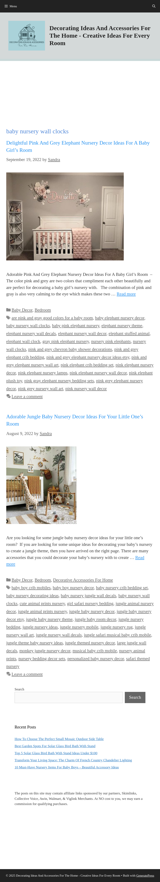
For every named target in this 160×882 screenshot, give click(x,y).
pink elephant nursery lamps (42, 372)
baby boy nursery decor (73, 587)
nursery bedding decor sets (41, 658)
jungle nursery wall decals (59, 634)
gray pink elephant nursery (65, 341)
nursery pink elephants (111, 341)
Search (19, 689)
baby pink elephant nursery (75, 325)
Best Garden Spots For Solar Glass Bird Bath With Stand (55, 746)
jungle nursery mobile (79, 626)
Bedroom (43, 309)
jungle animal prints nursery (42, 611)
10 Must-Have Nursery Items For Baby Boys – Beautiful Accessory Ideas (67, 767)
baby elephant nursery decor (119, 317)
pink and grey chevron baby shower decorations (70, 349)
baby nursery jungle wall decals (88, 595)
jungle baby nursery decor (92, 611)
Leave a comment (27, 396)
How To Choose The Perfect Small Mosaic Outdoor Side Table (59, 739)
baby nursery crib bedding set (122, 587)
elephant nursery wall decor (82, 333)
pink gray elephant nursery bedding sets (59, 380)
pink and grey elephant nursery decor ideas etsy (87, 357)
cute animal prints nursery (42, 603)
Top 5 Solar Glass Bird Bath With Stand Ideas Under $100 (56, 753)
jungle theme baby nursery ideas (34, 642)
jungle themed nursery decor (90, 642)
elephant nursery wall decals (31, 333)
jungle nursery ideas (40, 626)
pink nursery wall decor (86, 388)
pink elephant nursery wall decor (98, 372)
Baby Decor (22, 309)
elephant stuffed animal (129, 333)
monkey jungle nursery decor (44, 650)
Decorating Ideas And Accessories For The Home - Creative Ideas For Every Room (99, 35)
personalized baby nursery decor (95, 658)
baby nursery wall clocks (28, 325)
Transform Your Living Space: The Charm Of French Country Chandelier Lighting (73, 760)
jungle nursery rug (117, 626)
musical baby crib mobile (94, 650)
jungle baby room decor (95, 619)
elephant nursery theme (121, 325)
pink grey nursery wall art (40, 388)
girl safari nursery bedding (90, 603)
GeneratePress (145, 875)
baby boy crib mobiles (31, 587)
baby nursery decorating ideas (32, 595)
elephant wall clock (23, 341)
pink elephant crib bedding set (87, 364)
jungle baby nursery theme (49, 619)
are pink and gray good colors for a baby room (52, 317)
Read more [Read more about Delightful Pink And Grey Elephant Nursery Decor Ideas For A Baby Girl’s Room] (126, 293)
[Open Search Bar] (154, 6)
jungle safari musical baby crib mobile (117, 634)
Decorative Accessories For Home (83, 579)
